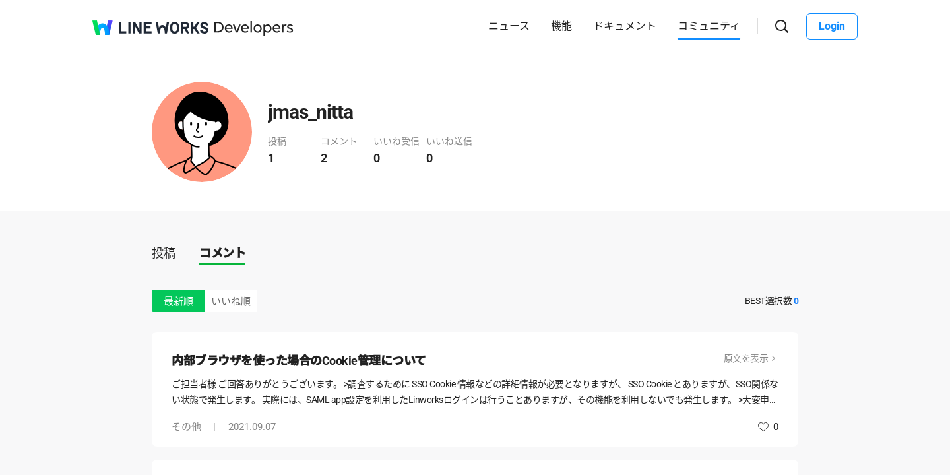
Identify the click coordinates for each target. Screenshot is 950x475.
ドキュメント (624, 26)
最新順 (178, 301)
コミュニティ (709, 26)
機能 (561, 26)
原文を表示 (746, 358)
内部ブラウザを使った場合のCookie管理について (299, 360)
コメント (222, 253)
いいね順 (231, 301)
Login (832, 26)
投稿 (163, 253)
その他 (186, 427)
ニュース (509, 26)
